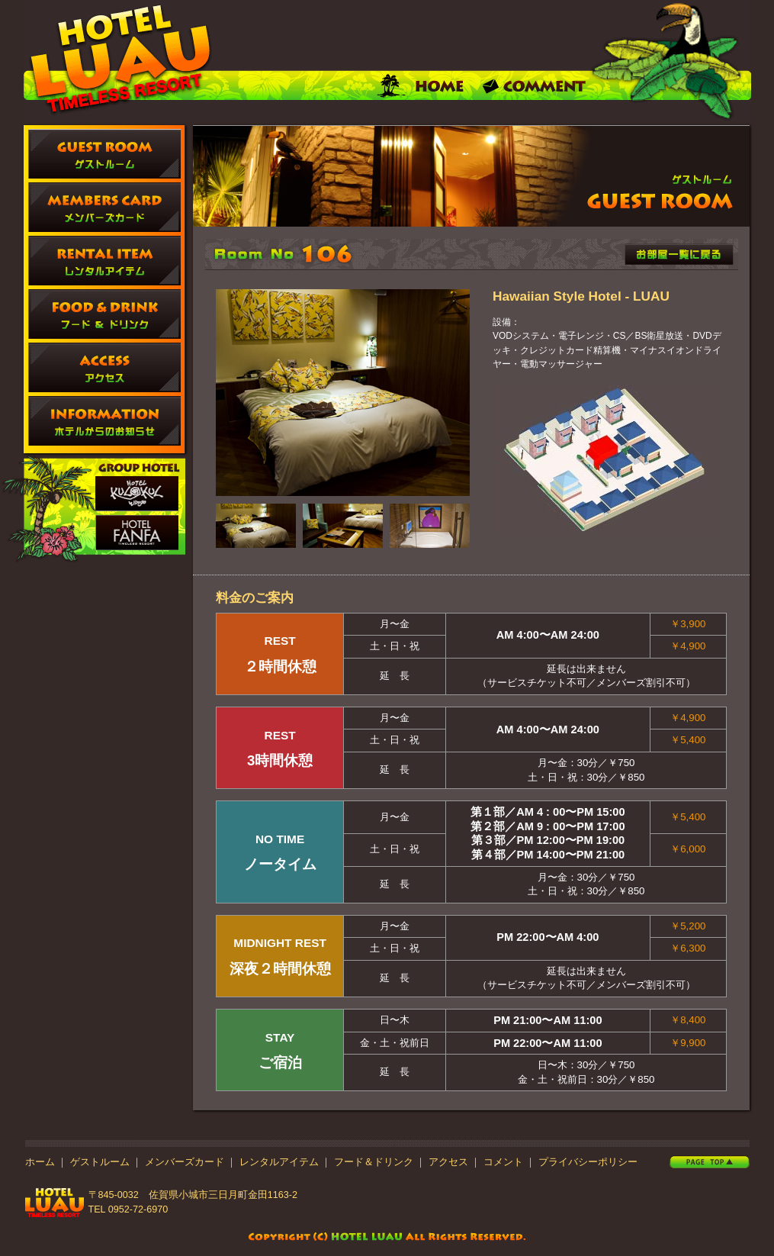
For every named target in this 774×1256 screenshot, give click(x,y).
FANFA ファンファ (136, 532)
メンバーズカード (104, 207)
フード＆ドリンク (373, 1162)
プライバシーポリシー (588, 1162)
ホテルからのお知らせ (104, 421)
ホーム (40, 1162)
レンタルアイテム (104, 260)
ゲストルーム (104, 154)
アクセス (104, 367)
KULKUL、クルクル (136, 493)
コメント (503, 1162)
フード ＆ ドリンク (104, 314)
